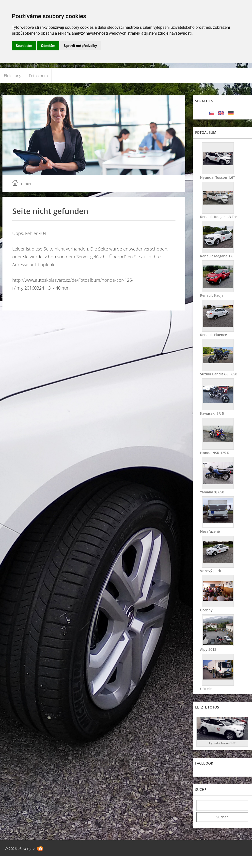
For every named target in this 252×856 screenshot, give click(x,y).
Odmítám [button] (48, 46)
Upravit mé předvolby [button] (80, 46)
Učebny (206, 610)
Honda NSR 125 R (214, 452)
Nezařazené (210, 531)
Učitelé (206, 688)
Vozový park (210, 570)
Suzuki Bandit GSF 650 (218, 374)
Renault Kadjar (212, 295)
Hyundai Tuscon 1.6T (217, 177)
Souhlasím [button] (24, 46)
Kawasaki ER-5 (212, 413)
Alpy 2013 (208, 649)
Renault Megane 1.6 (216, 256)
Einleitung (12, 75)
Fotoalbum (38, 75)
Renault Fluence (213, 334)
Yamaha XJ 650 (212, 492)
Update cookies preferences (23, 65)
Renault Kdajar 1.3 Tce (218, 216)
